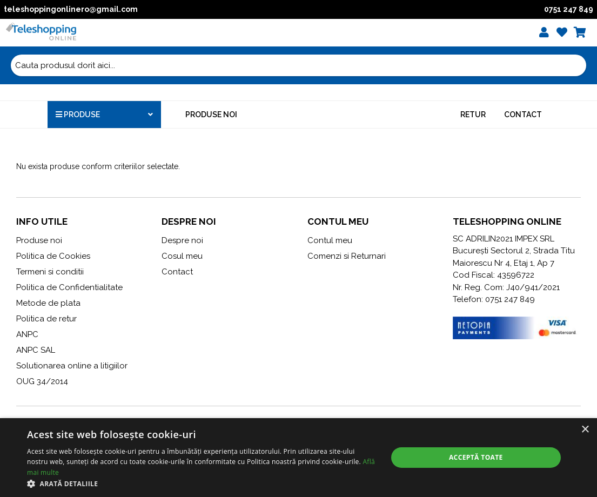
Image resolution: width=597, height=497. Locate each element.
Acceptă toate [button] (476, 457)
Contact (523, 114)
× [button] (585, 430)
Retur (473, 114)
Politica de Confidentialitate (69, 287)
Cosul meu (182, 256)
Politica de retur (46, 319)
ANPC (27, 334)
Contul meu (329, 240)
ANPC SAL (35, 350)
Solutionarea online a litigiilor (72, 366)
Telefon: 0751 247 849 (494, 299)
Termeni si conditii (50, 272)
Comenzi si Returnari (346, 256)
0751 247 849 (568, 9)
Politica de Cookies (53, 256)
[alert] (298, 457)
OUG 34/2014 (42, 381)
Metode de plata (48, 303)
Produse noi (211, 114)
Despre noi (182, 240)
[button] (202, 483)
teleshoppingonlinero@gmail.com (71, 9)
